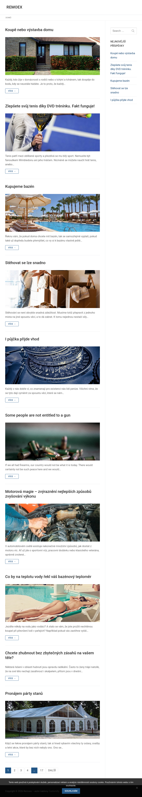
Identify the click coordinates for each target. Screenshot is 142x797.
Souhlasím (71, 791)
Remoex (14, 7)
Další (52, 770)
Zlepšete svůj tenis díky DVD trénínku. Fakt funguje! (50, 106)
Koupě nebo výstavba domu (29, 29)
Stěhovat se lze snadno (25, 263)
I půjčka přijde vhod (22, 339)
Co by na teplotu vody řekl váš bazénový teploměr (48, 576)
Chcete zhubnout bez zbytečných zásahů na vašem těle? (49, 655)
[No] (137, 789)
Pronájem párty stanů (24, 693)
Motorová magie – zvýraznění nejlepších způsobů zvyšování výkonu (48, 494)
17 (41, 770)
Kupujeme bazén (19, 186)
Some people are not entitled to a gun (37, 415)
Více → (12, 91)
